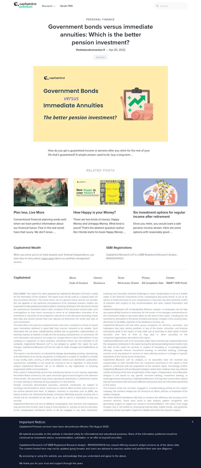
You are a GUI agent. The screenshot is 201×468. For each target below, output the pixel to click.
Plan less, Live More (29, 212)
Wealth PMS (66, 6)
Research (47, 6)
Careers (98, 277)
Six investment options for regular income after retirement (159, 214)
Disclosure (99, 283)
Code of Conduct (78, 283)
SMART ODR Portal (176, 283)
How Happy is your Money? (94, 212)
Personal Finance (100, 19)
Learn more (48, 258)
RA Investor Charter (128, 283)
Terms (121, 277)
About (72, 277)
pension (100, 57)
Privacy (146, 277)
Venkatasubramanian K (90, 50)
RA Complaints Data (152, 283)
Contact (170, 277)
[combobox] (171, 6)
